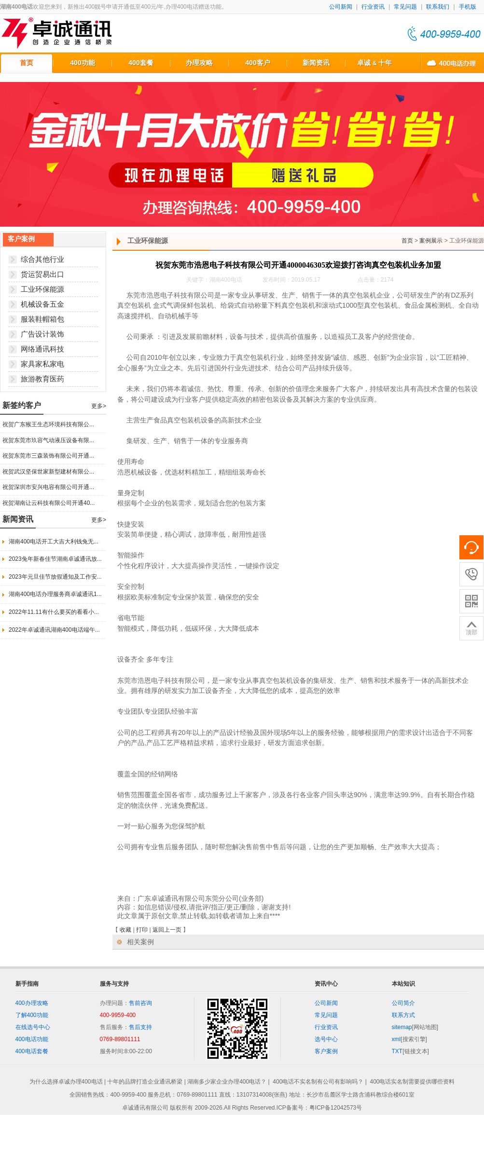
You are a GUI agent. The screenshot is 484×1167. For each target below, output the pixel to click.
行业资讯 (373, 6)
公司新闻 (340, 6)
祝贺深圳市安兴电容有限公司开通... (48, 487)
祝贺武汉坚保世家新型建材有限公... (48, 471)
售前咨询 (140, 1003)
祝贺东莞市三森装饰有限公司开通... (48, 455)
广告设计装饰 (42, 334)
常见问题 (405, 6)
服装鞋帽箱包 (42, 319)
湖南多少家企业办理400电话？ (226, 1081)
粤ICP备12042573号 (335, 1108)
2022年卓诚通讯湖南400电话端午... (54, 629)
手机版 (467, 6)
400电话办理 (452, 63)
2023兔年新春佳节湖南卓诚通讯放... (55, 559)
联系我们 (437, 6)
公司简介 (403, 1003)
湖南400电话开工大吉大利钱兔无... (53, 541)
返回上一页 (166, 929)
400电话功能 (31, 1039)
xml (396, 1039)
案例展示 (431, 240)
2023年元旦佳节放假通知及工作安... (55, 576)
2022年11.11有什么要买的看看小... (54, 612)
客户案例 (326, 1051)
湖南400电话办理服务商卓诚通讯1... (55, 594)
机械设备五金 (42, 304)
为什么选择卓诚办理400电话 (66, 1081)
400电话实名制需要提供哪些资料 (412, 1081)
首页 (407, 240)
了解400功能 (31, 1015)
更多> (98, 406)
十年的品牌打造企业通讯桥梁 (144, 1081)
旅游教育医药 (42, 379)
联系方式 (403, 1015)
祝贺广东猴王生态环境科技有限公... (48, 424)
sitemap (402, 1027)
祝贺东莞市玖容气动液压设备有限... (48, 440)
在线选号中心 (32, 1027)
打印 (142, 929)
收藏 (125, 929)
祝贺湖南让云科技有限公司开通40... (48, 503)
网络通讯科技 (42, 349)
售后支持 (140, 1027)
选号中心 (326, 1039)
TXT (397, 1051)
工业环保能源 (42, 289)
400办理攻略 (31, 1003)
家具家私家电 (42, 364)
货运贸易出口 (42, 274)
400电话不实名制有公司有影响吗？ (318, 1081)
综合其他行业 (42, 259)
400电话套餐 (31, 1051)
